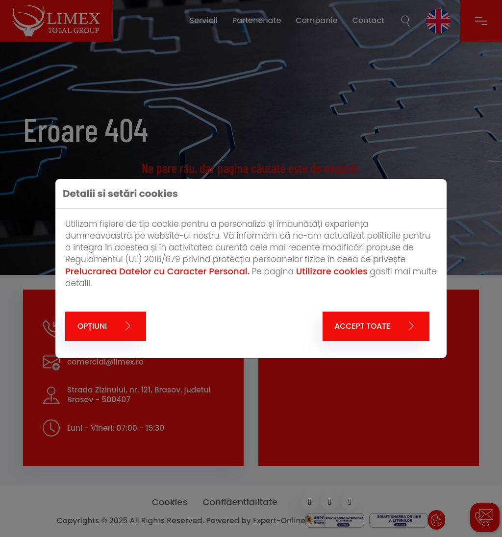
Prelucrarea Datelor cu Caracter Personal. (157, 271)
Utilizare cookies (332, 271)
